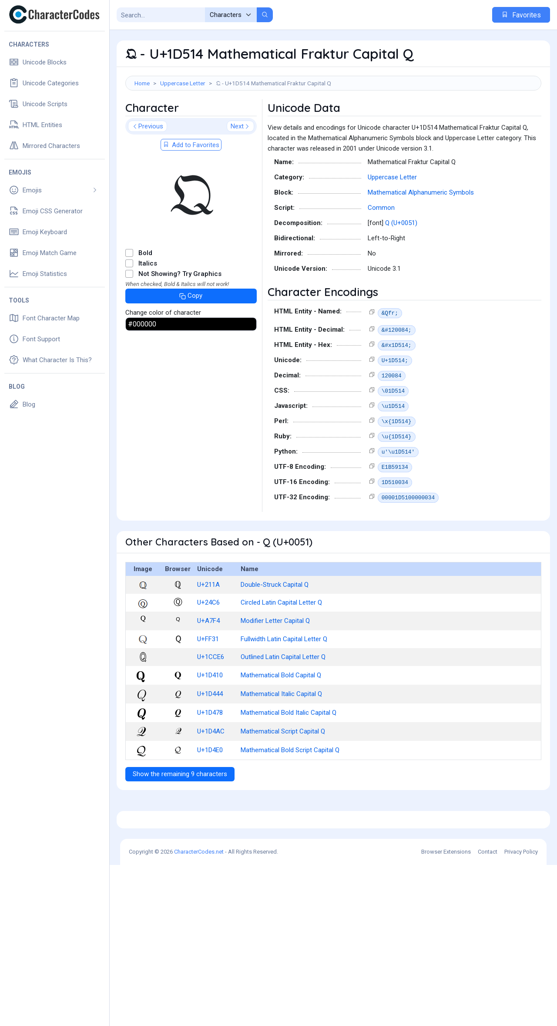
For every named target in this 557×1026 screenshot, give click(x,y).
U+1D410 (210, 714)
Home (142, 83)
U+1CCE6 (210, 696)
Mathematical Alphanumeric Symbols (421, 231)
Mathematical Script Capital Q (283, 770)
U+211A (208, 624)
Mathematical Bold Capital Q (281, 714)
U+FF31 (208, 678)
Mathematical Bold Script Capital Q (290, 789)
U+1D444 (210, 733)
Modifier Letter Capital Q (275, 660)
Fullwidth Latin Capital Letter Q (284, 678)
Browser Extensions (446, 1012)
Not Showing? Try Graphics (179, 313)
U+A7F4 (208, 660)
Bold (145, 292)
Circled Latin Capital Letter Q (281, 642)
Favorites (521, 15)
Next (240, 165)
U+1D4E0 (210, 789)
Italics (147, 302)
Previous (147, 165)
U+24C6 (208, 642)
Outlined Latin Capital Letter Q (283, 696)
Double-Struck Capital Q (275, 624)
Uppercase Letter (182, 83)
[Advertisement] (333, 118)
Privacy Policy (521, 1012)
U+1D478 (210, 752)
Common (381, 247)
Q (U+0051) (401, 262)
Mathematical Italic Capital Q (281, 733)
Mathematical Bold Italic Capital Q (288, 752)
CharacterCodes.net (199, 1012)
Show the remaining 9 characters (180, 813)
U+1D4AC (211, 770)
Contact (487, 1012)
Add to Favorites (191, 184)
